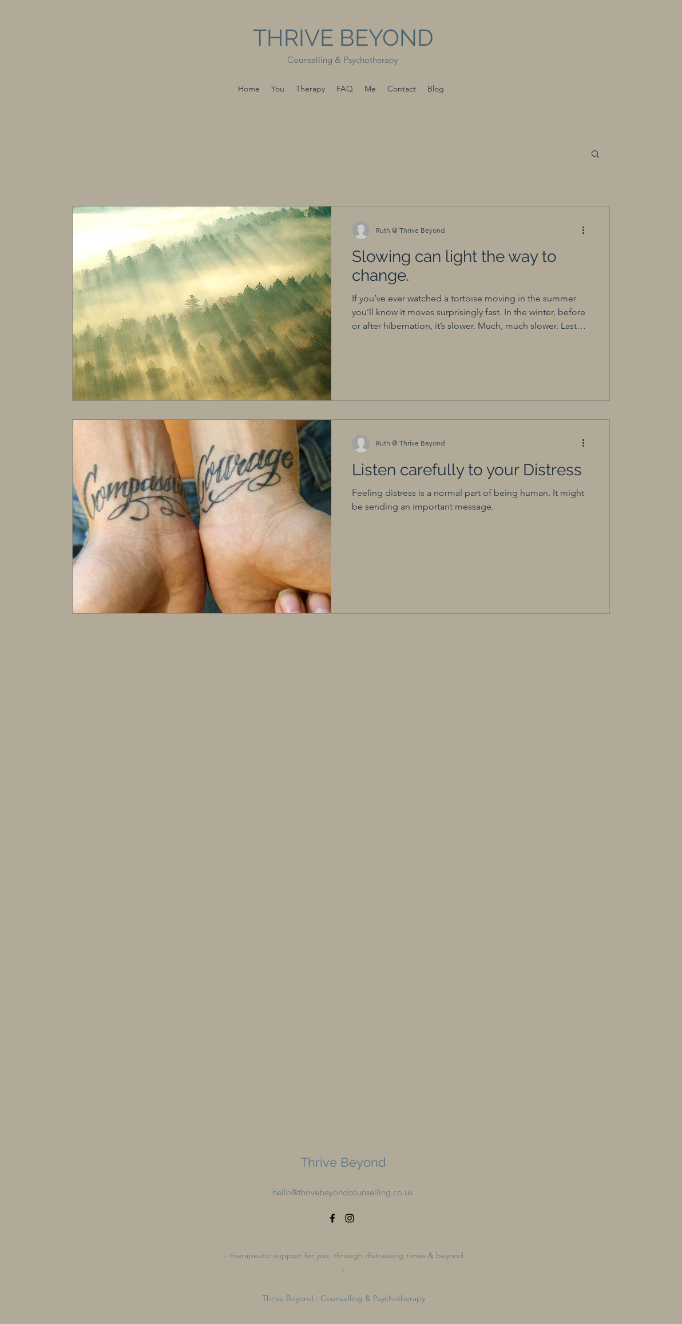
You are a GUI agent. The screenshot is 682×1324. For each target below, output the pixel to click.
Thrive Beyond (343, 1162)
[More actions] (587, 230)
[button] (595, 155)
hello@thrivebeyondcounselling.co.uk (342, 1192)
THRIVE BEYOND (343, 37)
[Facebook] (332, 1218)
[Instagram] (349, 1218)
